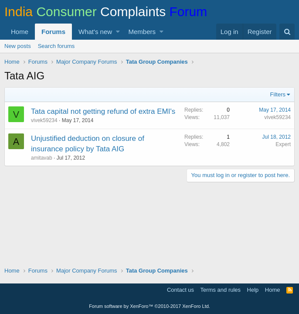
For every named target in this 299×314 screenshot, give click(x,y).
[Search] (287, 32)
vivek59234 (44, 120)
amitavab (41, 158)
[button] (118, 32)
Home (19, 31)
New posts (17, 46)
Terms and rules (220, 290)
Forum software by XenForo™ (149, 306)
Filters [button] (277, 94)
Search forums (56, 46)
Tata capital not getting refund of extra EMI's (103, 111)
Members (142, 31)
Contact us (180, 290)
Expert (283, 144)
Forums (53, 31)
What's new (95, 31)
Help (253, 290)
